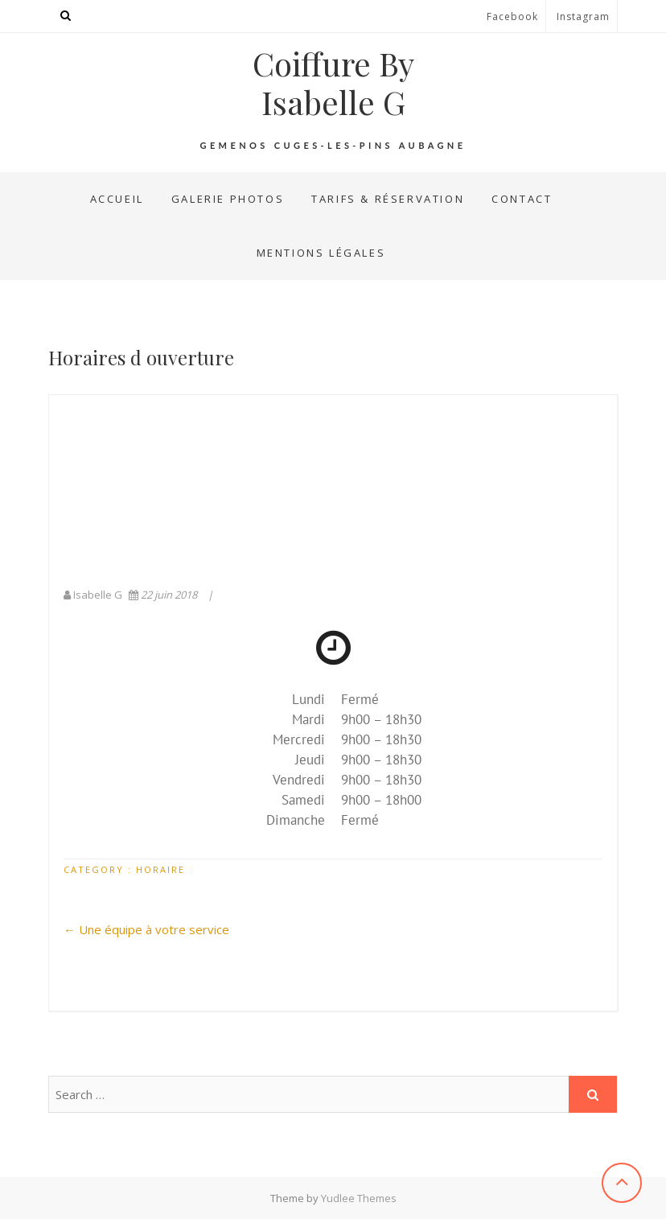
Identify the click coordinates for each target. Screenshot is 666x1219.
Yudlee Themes (359, 1198)
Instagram (583, 16)
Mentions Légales (321, 252)
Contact (521, 198)
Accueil (117, 198)
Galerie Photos (227, 198)
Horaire (160, 869)
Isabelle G (94, 594)
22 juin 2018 (164, 594)
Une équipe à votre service (146, 929)
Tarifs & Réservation (387, 198)
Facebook (512, 16)
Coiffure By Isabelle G (333, 82)
